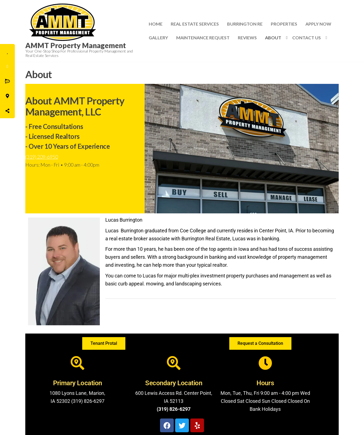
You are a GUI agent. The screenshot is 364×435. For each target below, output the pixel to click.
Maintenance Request (203, 37)
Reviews (247, 37)
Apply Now (318, 23)
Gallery (158, 37)
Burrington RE (245, 23)
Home (155, 23)
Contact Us (306, 37)
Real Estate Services (195, 23)
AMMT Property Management (75, 45)
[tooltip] (7, 51)
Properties (284, 23)
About (273, 37)
